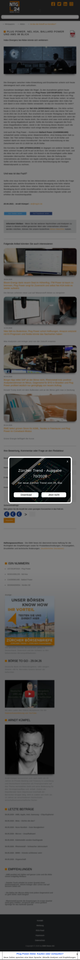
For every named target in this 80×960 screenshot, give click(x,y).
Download (26, 494)
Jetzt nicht (53, 494)
